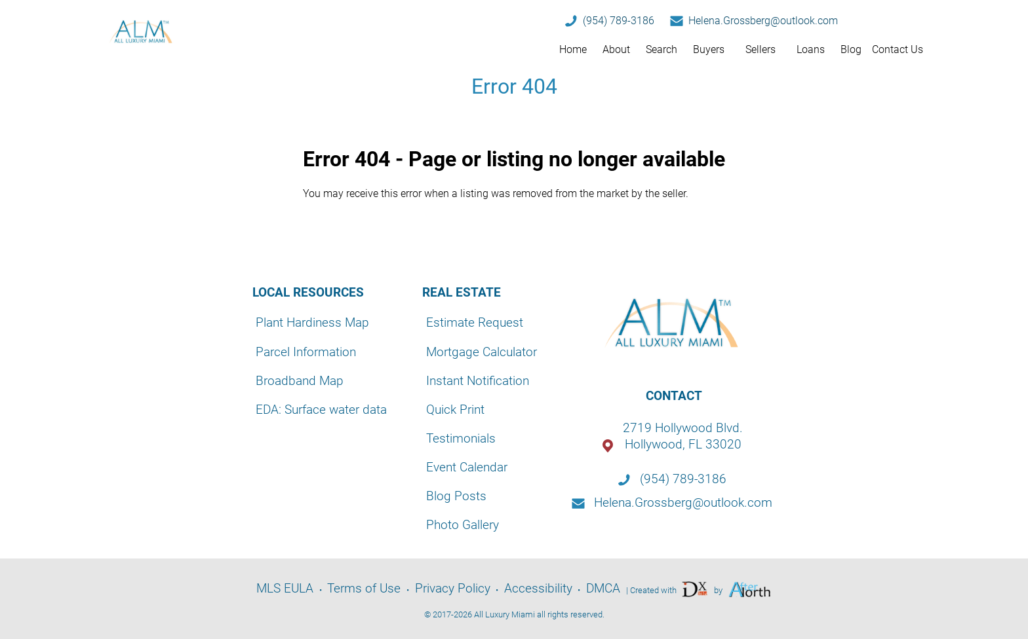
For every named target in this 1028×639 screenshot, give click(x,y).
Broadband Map (300, 380)
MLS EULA (284, 588)
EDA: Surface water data (321, 409)
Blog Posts (456, 495)
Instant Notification (477, 380)
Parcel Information (306, 351)
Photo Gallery (462, 524)
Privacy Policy (452, 588)
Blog (850, 49)
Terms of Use (364, 588)
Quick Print (455, 409)
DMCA (603, 588)
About (616, 49)
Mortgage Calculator (481, 351)
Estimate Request (474, 322)
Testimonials (461, 438)
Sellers (760, 49)
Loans (811, 49)
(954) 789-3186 (618, 20)
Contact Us (897, 49)
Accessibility (538, 588)
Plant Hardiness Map (312, 322)
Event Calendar (466, 467)
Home (573, 49)
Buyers (708, 49)
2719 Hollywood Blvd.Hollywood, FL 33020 (683, 436)
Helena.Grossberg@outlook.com (763, 20)
